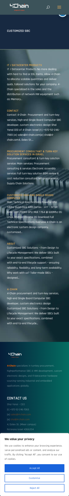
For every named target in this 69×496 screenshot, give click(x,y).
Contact (13, 111)
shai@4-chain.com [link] (20, 419)
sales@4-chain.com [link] (21, 414)
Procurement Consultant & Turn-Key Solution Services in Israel (32, 153)
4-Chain (12, 289)
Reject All (34, 488)
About (11, 244)
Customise (34, 478)
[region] (34, 464)
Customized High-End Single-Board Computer (30, 196)
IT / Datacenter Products (24, 65)
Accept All (34, 468)
